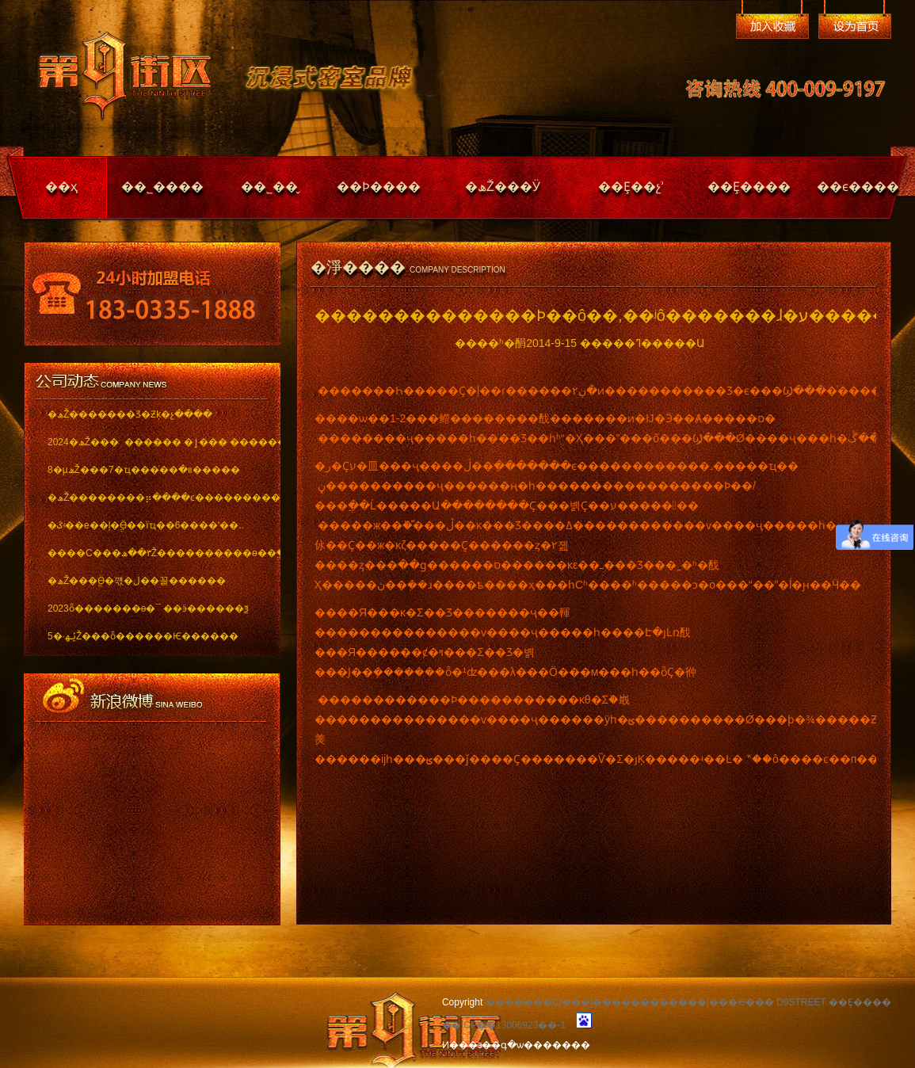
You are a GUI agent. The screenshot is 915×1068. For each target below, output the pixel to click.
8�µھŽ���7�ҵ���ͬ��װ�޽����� (144, 469)
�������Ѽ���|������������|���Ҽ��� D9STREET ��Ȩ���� (688, 1002)
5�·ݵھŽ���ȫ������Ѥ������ (143, 636)
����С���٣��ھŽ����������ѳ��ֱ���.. (152, 553)
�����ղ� (772, 26)
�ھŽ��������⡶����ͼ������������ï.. (152, 497)
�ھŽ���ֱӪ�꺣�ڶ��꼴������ (137, 580)
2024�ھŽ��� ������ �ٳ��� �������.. (152, 442)
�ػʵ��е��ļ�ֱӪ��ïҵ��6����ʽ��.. (146, 525)
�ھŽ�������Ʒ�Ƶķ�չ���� (130, 414)
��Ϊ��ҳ (854, 26)
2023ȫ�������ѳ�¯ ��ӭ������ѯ (148, 608)
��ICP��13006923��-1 (504, 1025)
